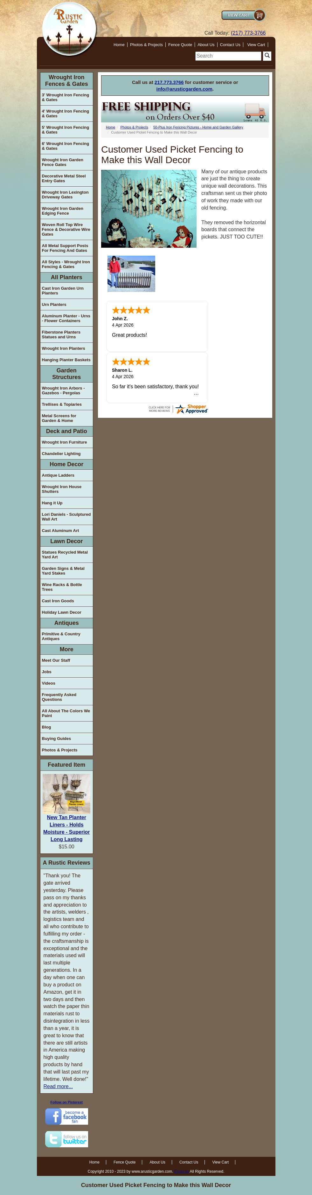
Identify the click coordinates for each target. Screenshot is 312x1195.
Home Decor (66, 464)
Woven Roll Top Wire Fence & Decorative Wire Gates (66, 229)
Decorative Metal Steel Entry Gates (64, 178)
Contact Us (230, 44)
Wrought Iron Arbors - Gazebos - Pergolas (63, 390)
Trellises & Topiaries (62, 404)
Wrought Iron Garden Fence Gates (62, 162)
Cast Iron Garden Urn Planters (63, 290)
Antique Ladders (58, 475)
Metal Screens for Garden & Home (59, 418)
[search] (228, 56)
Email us (181, 1171)
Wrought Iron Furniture (64, 442)
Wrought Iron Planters (63, 348)
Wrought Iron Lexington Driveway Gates (65, 194)
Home (119, 44)
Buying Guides (56, 738)
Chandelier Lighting (61, 453)
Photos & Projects (146, 44)
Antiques (66, 623)
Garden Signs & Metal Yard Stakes (63, 571)
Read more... (58, 1086)
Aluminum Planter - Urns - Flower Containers (66, 318)
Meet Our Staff (56, 660)
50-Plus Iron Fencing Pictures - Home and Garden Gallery (198, 127)
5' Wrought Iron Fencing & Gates (65, 130)
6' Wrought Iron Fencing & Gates (65, 146)
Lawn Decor (66, 541)
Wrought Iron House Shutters (62, 489)
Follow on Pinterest (67, 1102)
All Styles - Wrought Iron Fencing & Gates (66, 264)
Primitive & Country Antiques (61, 636)
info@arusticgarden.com (184, 89)
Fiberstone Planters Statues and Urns (61, 334)
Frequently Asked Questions (59, 697)
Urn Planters (54, 304)
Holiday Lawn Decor (61, 612)
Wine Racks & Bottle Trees (62, 587)
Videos (48, 683)
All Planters (66, 277)
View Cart (256, 44)
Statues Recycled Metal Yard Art (65, 554)
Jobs (47, 671)
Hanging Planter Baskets (66, 359)
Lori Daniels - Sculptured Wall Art (66, 517)
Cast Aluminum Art (60, 530)
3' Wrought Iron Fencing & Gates (65, 97)
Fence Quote (180, 44)
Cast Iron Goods (58, 600)
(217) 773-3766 (248, 33)
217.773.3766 (169, 82)
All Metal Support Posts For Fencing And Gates (65, 248)
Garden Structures (66, 373)
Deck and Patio (66, 431)
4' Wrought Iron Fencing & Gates (65, 113)
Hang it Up (52, 503)
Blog (46, 727)
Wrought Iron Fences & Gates (66, 80)
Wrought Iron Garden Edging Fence (62, 211)
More (66, 649)
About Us (206, 44)
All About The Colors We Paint (66, 713)
